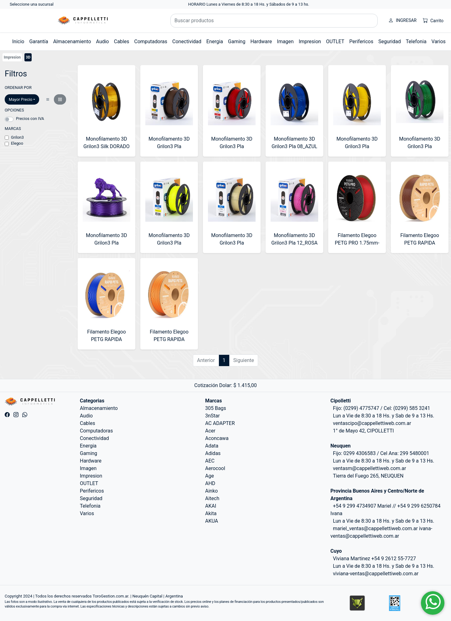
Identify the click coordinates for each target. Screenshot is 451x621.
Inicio (18, 41)
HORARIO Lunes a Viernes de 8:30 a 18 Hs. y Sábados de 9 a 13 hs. (248, 4)
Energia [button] (214, 41)
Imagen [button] (285, 41)
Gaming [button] (236, 41)
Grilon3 (17, 137)
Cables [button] (121, 41)
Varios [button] (439, 41)
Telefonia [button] (416, 41)
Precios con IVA (30, 118)
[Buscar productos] (274, 21)
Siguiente (243, 360)
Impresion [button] (310, 41)
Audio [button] (102, 41)
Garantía (38, 41)
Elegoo (17, 143)
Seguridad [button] (389, 41)
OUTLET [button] (335, 41)
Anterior (206, 360)
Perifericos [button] (361, 41)
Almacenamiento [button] (72, 41)
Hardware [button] (261, 41)
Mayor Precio (20, 99)
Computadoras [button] (150, 41)
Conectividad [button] (186, 41)
